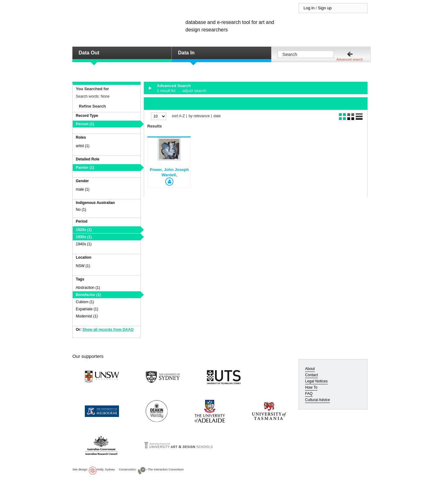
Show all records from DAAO (108, 329)
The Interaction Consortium (166, 469)
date (217, 116)
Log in (309, 8)
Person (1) (85, 124)
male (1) (82, 189)
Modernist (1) (87, 316)
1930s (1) (84, 237)
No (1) (81, 209)
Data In (186, 52)
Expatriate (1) (87, 309)
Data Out (89, 52)
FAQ (309, 393)
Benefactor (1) (88, 295)
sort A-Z (178, 116)
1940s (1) (84, 244)
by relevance (199, 116)
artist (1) (82, 146)
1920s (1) (84, 230)
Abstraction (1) (88, 287)
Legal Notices (316, 381)
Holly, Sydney (106, 469)
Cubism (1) (85, 302)
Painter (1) (85, 167)
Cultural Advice (317, 400)
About (310, 369)
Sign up (324, 8)
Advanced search (349, 59)
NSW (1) (83, 266)
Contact (311, 375)
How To (311, 387)
